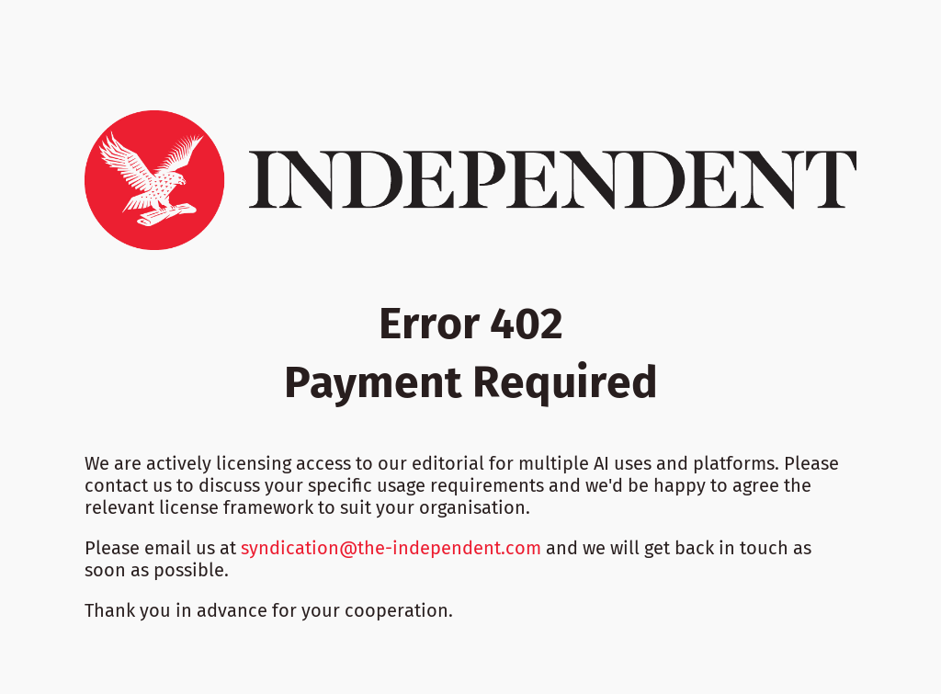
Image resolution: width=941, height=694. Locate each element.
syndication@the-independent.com (391, 548)
